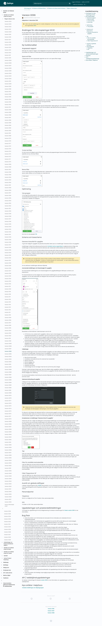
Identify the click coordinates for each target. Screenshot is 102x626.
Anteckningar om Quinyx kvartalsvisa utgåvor (8, 544)
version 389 (44, 580)
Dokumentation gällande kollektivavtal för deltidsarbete (9, 584)
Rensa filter (90, 22)
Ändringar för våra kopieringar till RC (91, 14)
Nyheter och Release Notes (8, 11)
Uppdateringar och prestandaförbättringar (92, 53)
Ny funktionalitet (90, 16)
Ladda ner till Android (78, 4)
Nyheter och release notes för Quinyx (9, 15)
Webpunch (6, 567)
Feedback (5, 578)
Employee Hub (7, 570)
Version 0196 (51, 608)
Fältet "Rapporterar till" (92, 40)
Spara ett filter (90, 19)
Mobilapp (5, 565)
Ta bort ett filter (91, 20)
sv (84, 4)
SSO (88, 49)
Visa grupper (90, 26)
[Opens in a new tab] (51, 620)
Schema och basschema (90, 30)
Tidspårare (89, 48)
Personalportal (90, 46)
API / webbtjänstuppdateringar (93, 57)
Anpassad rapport (91, 18)
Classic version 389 (69, 510)
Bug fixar (88, 55)
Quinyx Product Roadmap (7, 559)
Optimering (89, 25)
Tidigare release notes (9, 19)
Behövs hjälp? (6, 575)
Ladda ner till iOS (85, 2)
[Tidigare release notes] (72, 8)
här (35, 25)
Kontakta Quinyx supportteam (55, 246)
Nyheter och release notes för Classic (9, 552)
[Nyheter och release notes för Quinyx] (56, 8)
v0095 (39, 485)
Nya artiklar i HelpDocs (92, 60)
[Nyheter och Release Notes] (39, 8)
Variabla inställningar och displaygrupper (33, 587)
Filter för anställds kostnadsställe (91, 38)
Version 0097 (51, 611)
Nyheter (6, 555)
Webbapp (5, 562)
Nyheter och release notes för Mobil (9, 548)
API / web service (7, 573)
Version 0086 (51, 613)
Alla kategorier (27, 8)
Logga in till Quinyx (76, 2)
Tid (87, 36)
